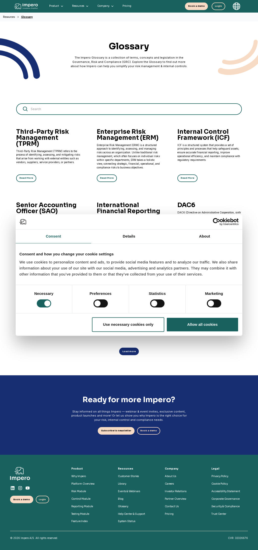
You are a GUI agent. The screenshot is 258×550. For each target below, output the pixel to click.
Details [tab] (129, 236)
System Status (126, 521)
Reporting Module (82, 506)
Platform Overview (82, 483)
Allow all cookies (202, 324)
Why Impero (78, 476)
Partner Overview (175, 498)
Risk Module (78, 491)
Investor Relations (175, 491)
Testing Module (80, 514)
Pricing (169, 514)
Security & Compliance (225, 506)
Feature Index (79, 521)
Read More (26, 178)
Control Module (80, 498)
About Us (170, 476)
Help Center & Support (131, 514)
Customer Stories (128, 476)
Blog (120, 498)
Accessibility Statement (225, 491)
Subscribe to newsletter (116, 430)
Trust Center (218, 514)
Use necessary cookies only (128, 324)
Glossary (27, 16)
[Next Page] (129, 351)
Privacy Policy (219, 476)
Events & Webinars (129, 491)
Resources (9, 16)
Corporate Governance (225, 498)
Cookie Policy (219, 483)
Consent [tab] (53, 236)
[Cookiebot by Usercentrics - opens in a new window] (217, 221)
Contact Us (172, 506)
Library (122, 483)
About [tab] (204, 236)
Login (218, 6)
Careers (169, 483)
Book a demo (196, 6)
